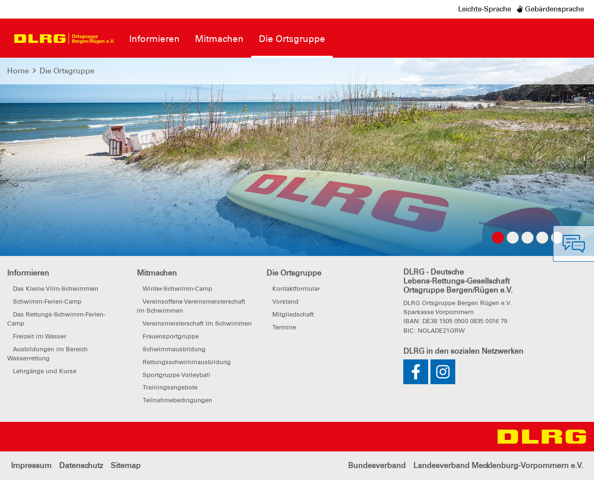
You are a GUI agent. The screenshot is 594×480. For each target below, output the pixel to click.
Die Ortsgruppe (67, 70)
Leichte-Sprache (484, 9)
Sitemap (126, 465)
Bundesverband (377, 465)
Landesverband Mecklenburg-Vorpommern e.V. (498, 465)
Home (18, 70)
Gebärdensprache (550, 9)
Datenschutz (81, 465)
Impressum (31, 465)
